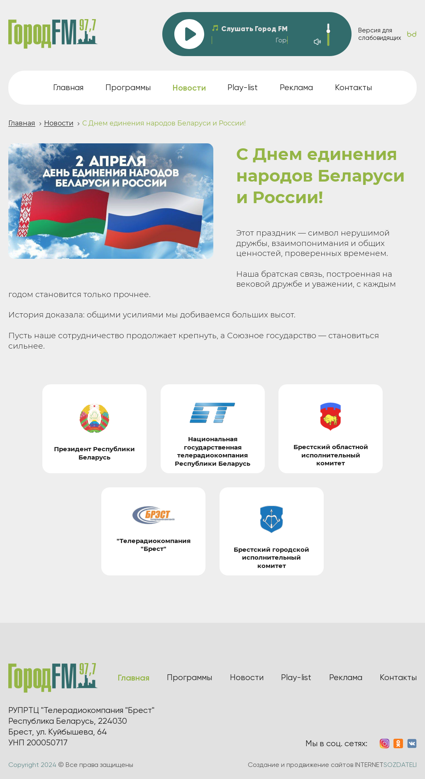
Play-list (242, 87)
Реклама (296, 87)
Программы (128, 87)
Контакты (353, 87)
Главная (68, 87)
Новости (58, 123)
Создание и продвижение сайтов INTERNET (332, 765)
